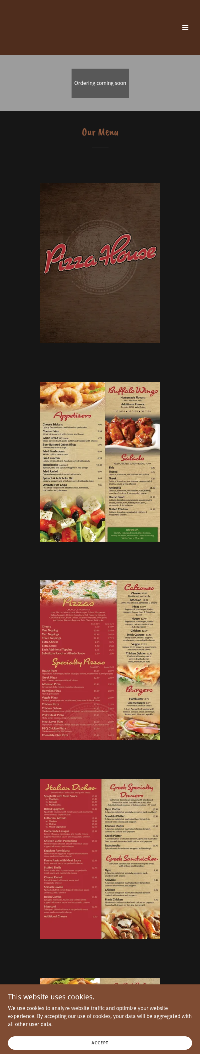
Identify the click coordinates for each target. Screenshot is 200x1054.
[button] (185, 27)
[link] (72, 42)
